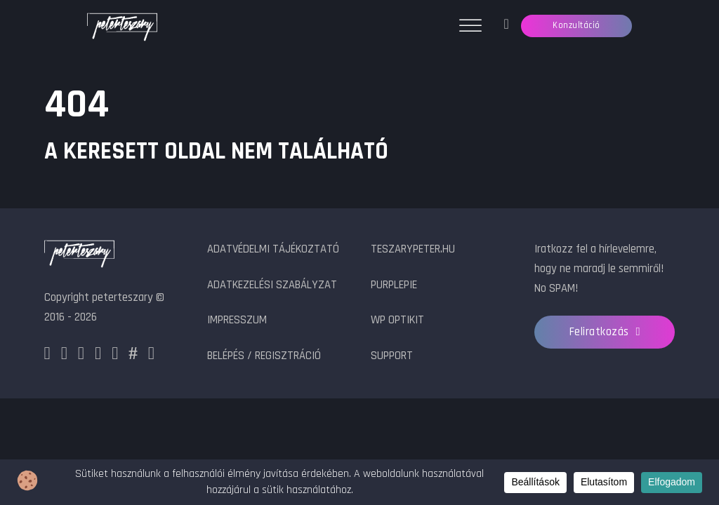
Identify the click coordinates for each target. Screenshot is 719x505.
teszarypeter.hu (413, 249)
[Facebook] (47, 356)
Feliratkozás (605, 332)
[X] (81, 356)
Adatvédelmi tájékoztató (273, 249)
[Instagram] (64, 356)
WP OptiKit (397, 320)
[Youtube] (151, 356)
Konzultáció (576, 25)
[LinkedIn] (98, 356)
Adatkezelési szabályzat (272, 285)
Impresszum (237, 320)
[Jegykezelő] (505, 26)
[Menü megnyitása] (470, 26)
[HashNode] (133, 356)
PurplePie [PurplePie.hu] (394, 285)
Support (392, 356)
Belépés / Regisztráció (264, 356)
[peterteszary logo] (79, 255)
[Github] (115, 356)
